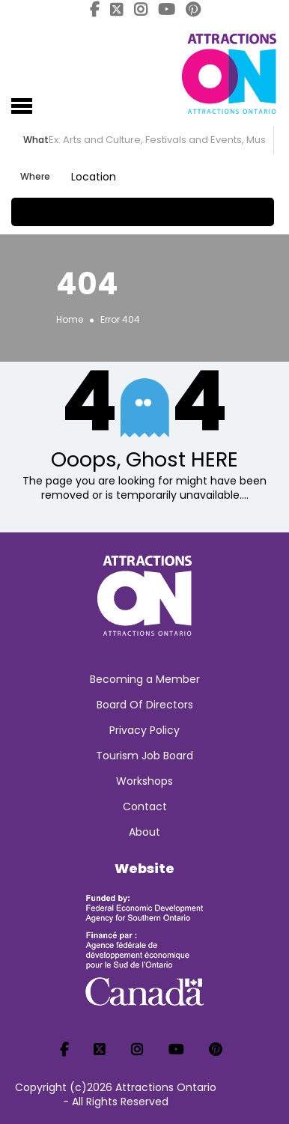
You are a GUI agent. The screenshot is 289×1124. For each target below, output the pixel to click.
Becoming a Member (145, 679)
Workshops (144, 781)
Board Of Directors (145, 704)
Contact (145, 806)
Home (69, 319)
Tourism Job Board (144, 755)
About (144, 831)
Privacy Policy (144, 730)
